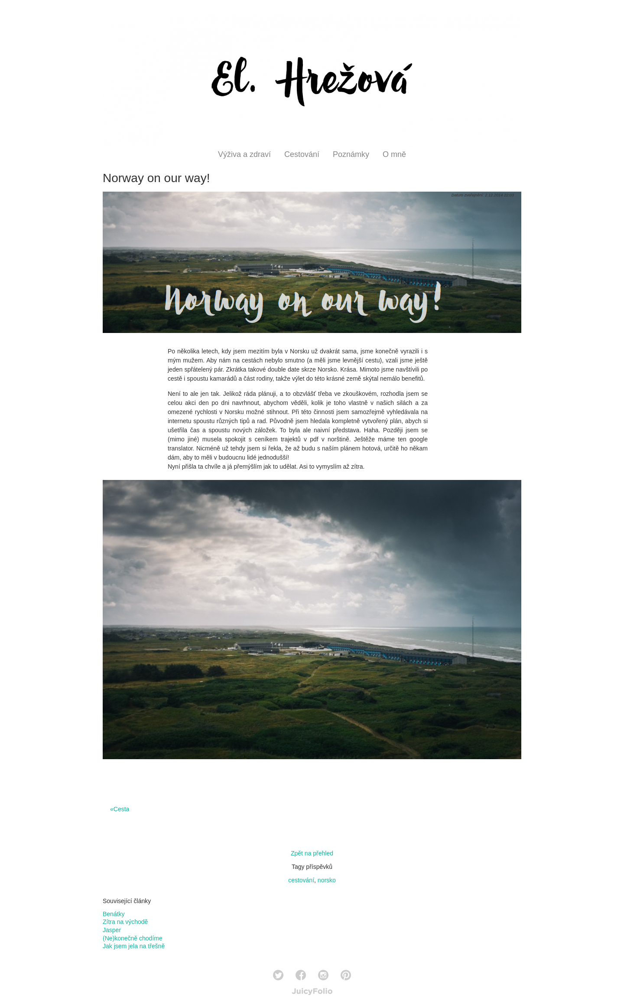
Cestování (301, 154)
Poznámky (351, 154)
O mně (394, 154)
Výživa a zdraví (244, 154)
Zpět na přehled (312, 853)
